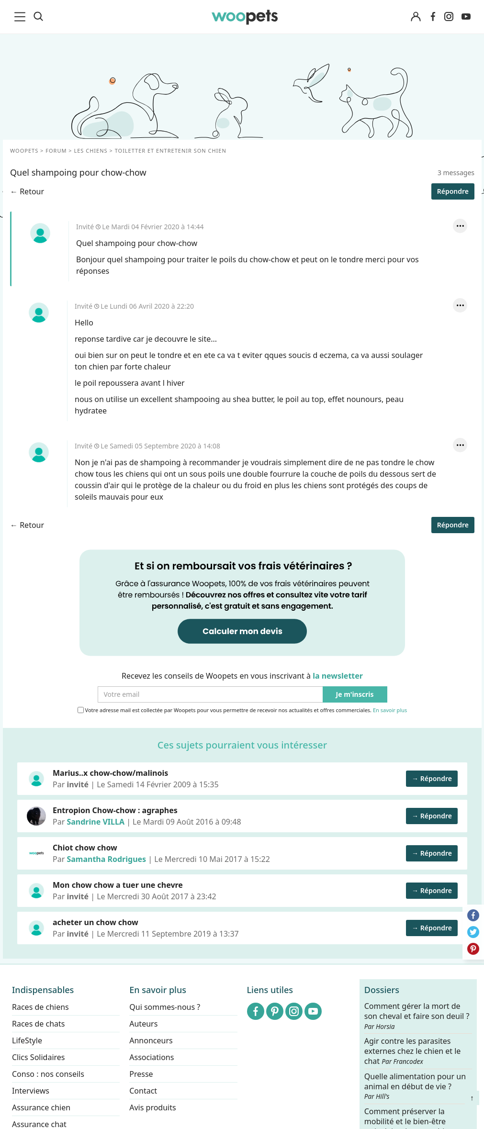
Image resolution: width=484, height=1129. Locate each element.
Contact (143, 1090)
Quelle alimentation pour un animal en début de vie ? (415, 1086)
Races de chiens (40, 1007)
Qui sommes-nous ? (164, 1007)
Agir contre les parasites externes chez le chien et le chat (412, 1051)
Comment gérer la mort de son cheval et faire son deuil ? (417, 1016)
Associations (151, 1057)
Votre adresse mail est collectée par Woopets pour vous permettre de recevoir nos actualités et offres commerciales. (242, 710)
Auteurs (143, 1023)
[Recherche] (38, 17)
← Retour (27, 191)
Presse (141, 1074)
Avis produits (152, 1107)
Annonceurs (150, 1040)
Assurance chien (41, 1107)
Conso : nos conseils (48, 1074)
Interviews (30, 1090)
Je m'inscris (354, 694)
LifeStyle (27, 1040)
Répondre (452, 191)
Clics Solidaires (38, 1057)
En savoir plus (389, 710)
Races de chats (38, 1023)
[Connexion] (416, 16)
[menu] (21, 17)
